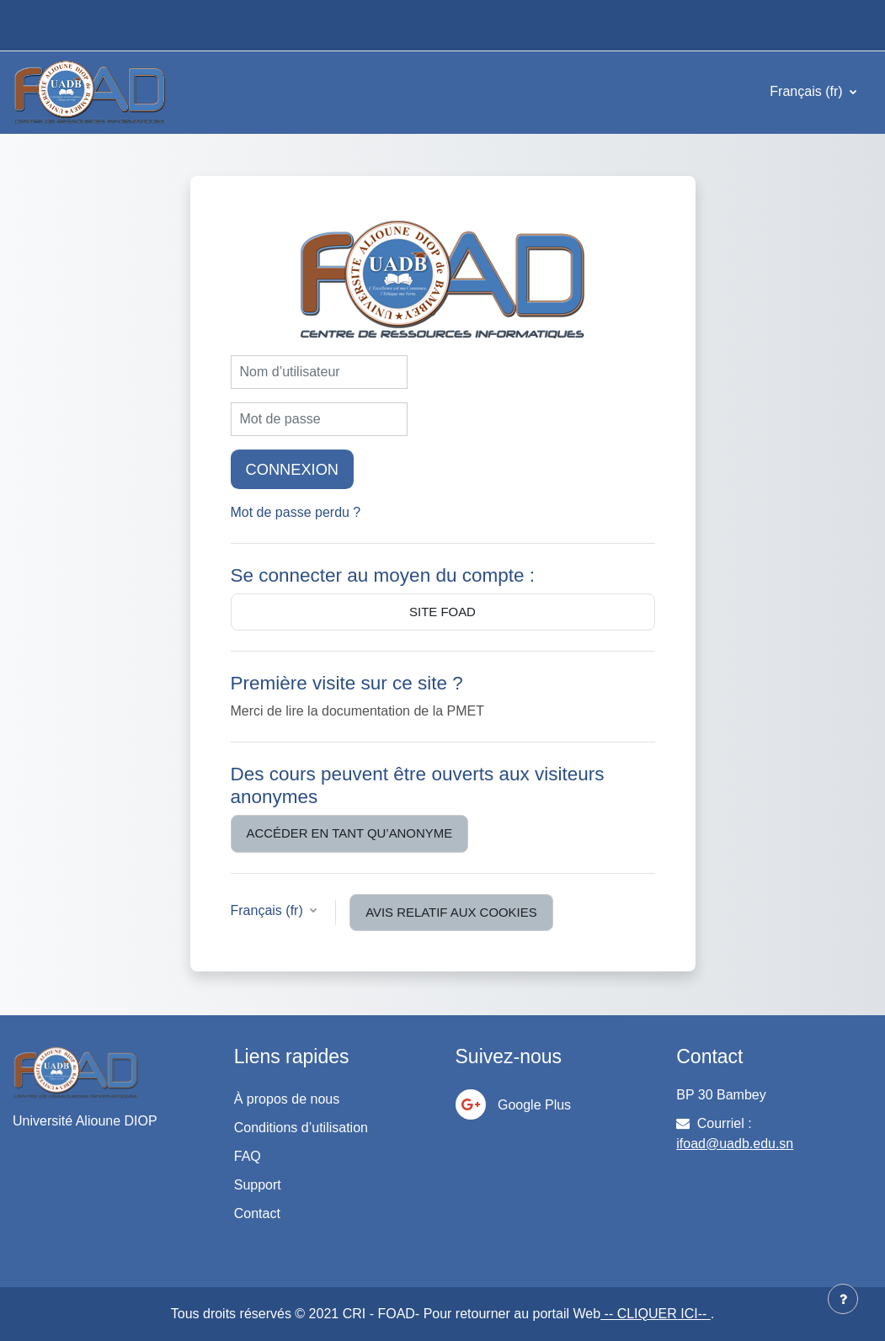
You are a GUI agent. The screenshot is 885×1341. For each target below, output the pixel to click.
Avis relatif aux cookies (450, 912)
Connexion (292, 469)
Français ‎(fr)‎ (808, 91)
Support (257, 1185)
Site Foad (442, 611)
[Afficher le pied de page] (843, 1299)
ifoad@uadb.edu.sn (734, 1143)
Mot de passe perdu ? (296, 512)
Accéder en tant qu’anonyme (350, 833)
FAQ (247, 1156)
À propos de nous (286, 1099)
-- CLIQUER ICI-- (655, 1313)
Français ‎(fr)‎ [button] (269, 910)
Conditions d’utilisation (301, 1127)
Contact (257, 1213)
